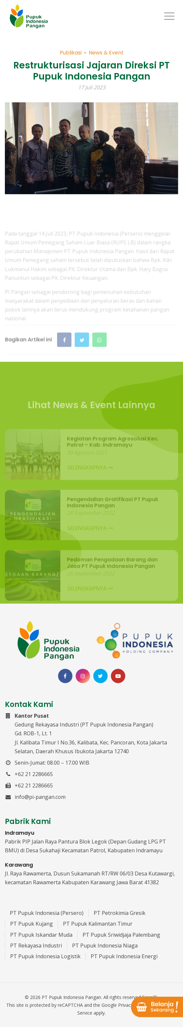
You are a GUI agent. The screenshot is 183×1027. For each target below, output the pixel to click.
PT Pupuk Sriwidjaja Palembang (121, 934)
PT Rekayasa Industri (36, 945)
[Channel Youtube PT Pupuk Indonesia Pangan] (118, 676)
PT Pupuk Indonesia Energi (124, 956)
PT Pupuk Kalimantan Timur (97, 923)
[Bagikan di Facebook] (64, 353)
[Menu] (169, 16)
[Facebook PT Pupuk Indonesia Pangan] (65, 676)
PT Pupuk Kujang (31, 923)
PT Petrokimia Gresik (119, 913)
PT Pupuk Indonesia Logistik (45, 956)
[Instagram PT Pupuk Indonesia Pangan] (83, 676)
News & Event (106, 53)
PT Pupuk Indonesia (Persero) (47, 913)
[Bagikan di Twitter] (82, 353)
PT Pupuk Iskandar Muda (41, 934)
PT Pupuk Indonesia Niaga (105, 945)
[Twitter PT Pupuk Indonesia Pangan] (100, 676)
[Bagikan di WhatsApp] (99, 353)
